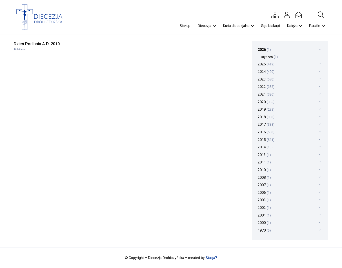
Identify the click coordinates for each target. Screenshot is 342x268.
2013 (264, 155)
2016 (266, 132)
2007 (264, 185)
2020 (266, 102)
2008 (264, 177)
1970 (264, 230)
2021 (266, 94)
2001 (264, 215)
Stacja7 (211, 258)
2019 (266, 109)
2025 (266, 64)
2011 (264, 162)
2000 (264, 223)
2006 (264, 192)
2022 (266, 87)
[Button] (275, 15)
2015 (266, 140)
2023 (266, 79)
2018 (266, 117)
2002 (264, 207)
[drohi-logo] (41, 17)
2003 (264, 200)
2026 (264, 49)
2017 (266, 124)
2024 (266, 71)
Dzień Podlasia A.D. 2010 (37, 43)
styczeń (269, 57)
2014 (265, 147)
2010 (264, 170)
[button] (321, 14)
